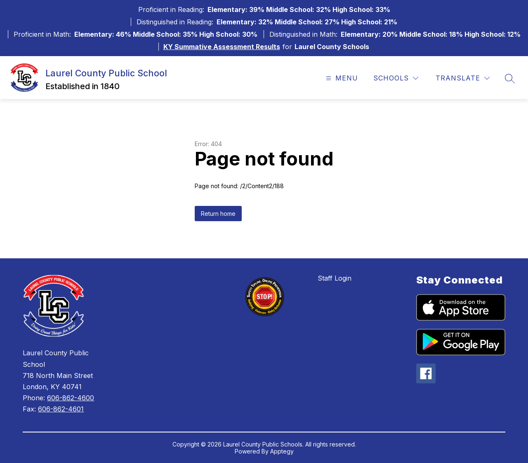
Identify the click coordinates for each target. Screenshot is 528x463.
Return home (218, 213)
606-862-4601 (61, 409)
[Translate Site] (463, 78)
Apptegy (282, 451)
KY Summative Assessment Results (221, 47)
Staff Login (334, 278)
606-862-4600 (70, 398)
